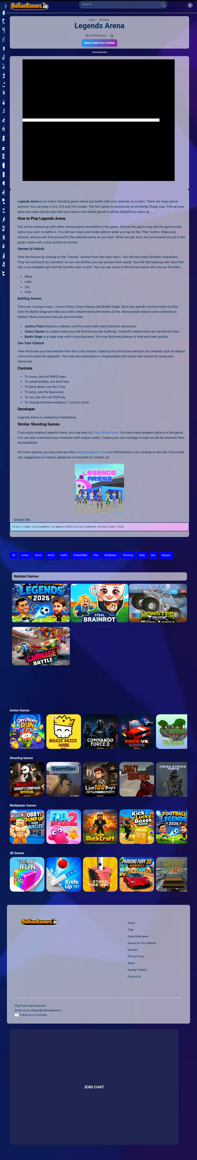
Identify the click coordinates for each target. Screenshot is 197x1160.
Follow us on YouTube (34, 1015)
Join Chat (94, 1087)
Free (98, 555)
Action (25, 555)
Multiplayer (113, 555)
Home (130, 922)
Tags (130, 929)
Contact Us (134, 976)
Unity (146, 555)
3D (13, 555)
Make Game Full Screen (99, 42)
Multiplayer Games (23, 805)
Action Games (20, 710)
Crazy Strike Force (106, 432)
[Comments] (112, 35)
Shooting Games (22, 758)
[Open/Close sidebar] (4, 5)
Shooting (131, 555)
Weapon (170, 555)
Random (132, 949)
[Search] (121, 4)
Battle (65, 555)
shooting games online (92, 452)
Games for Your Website (142, 943)
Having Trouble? (137, 969)
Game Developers (138, 936)
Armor (52, 555)
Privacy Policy (135, 956)
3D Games (17, 853)
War (157, 555)
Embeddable (82, 555)
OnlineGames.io (98, 35)
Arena (39, 555)
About (130, 963)
